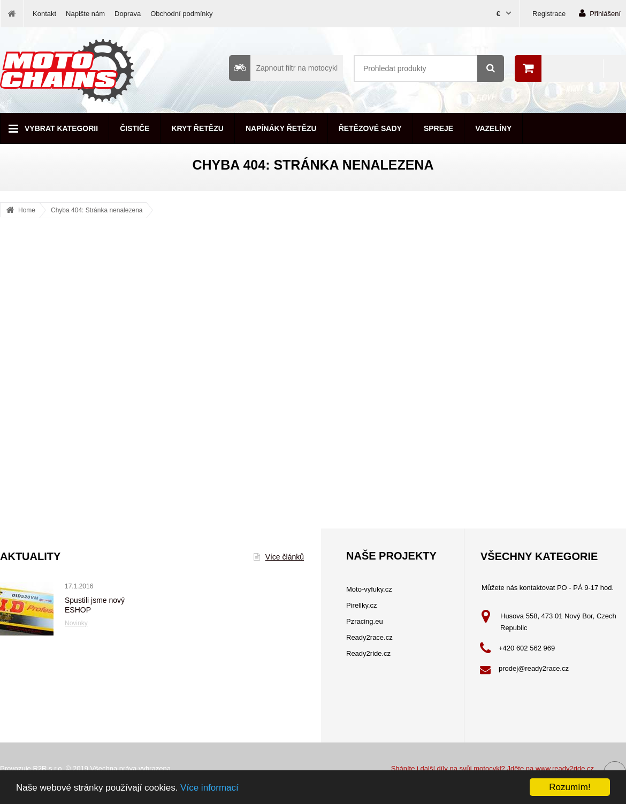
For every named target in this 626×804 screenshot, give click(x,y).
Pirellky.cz (361, 605)
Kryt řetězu (197, 128)
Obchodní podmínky (181, 14)
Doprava (127, 14)
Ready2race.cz (369, 637)
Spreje (438, 128)
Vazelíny (493, 128)
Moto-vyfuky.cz (369, 589)
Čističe (134, 128)
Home (26, 210)
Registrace (549, 14)
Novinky (76, 623)
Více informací (209, 788)
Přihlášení (600, 13)
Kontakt (44, 14)
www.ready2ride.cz (565, 768)
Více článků (279, 557)
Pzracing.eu (364, 621)
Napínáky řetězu (281, 128)
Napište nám (85, 14)
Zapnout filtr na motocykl (283, 68)
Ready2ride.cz (368, 653)
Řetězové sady (370, 128)
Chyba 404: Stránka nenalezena (96, 210)
